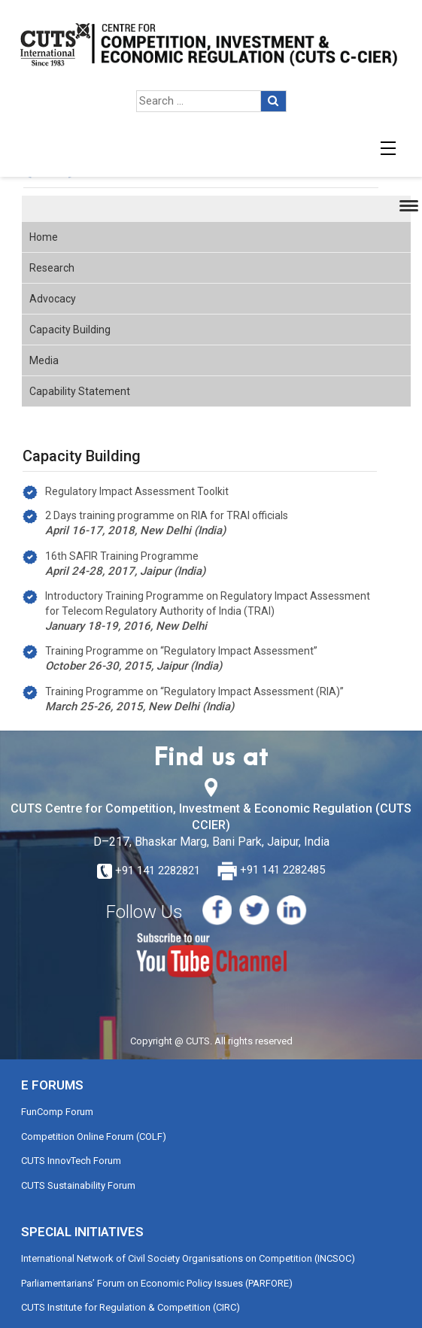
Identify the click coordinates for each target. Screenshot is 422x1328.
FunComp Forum (57, 1111)
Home (43, 237)
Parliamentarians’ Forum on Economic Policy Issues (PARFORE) (157, 1283)
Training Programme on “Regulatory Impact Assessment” (181, 651)
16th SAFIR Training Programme (122, 556)
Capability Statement (79, 391)
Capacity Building (70, 330)
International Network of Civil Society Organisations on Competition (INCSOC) (188, 1258)
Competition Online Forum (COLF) (93, 1136)
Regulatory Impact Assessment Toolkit (137, 491)
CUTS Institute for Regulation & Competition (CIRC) (130, 1307)
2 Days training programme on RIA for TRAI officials (166, 515)
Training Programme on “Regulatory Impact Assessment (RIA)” (194, 691)
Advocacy (52, 299)
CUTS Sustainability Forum (78, 1185)
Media (44, 360)
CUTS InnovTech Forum (71, 1160)
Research (51, 268)
